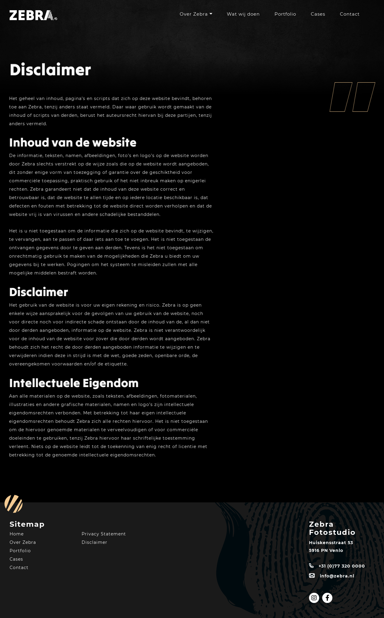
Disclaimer (94, 542)
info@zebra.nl (337, 576)
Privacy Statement (104, 534)
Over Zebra (194, 14)
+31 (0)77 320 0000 (342, 566)
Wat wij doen (243, 14)
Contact (350, 14)
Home (17, 534)
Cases (318, 14)
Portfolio (285, 14)
